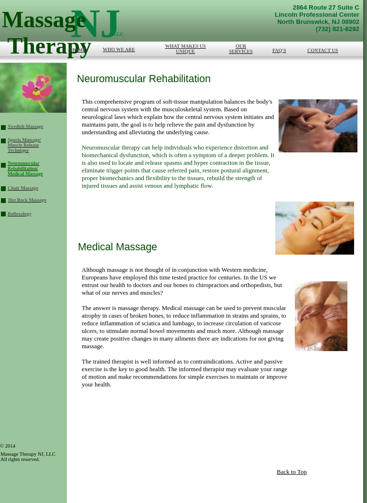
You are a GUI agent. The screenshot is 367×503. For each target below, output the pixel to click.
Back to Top (292, 471)
